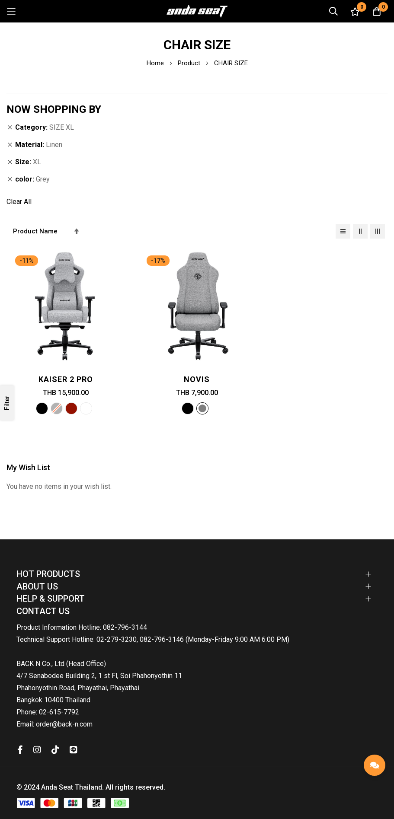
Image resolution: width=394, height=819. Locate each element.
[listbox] (65, 410)
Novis (197, 379)
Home (156, 63)
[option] (42, 408)
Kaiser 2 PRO (65, 379)
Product (190, 63)
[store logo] (197, 11)
